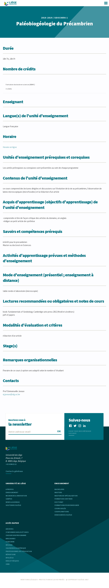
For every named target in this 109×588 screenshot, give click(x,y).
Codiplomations (61, 512)
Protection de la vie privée (52, 579)
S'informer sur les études (17, 532)
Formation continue (63, 499)
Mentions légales (29, 579)
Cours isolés (60, 508)
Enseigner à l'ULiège (63, 515)
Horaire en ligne (10, 147)
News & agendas (13, 502)
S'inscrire (10, 542)
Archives (9, 529)
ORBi (8, 564)
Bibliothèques (12, 561)
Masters (58, 492)
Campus (9, 499)
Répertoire (11, 554)
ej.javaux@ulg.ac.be (11, 394)
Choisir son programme (16, 535)
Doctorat (58, 502)
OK (59, 431)
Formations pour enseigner (66, 505)
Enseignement (12, 492)
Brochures (10, 538)
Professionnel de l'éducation (19, 551)
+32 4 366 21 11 (11, 464)
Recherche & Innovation (16, 496)
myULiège (10, 558)
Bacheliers (59, 489)
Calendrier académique (16, 548)
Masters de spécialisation (65, 496)
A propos (9, 489)
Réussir (9, 545)
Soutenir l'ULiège (13, 505)
